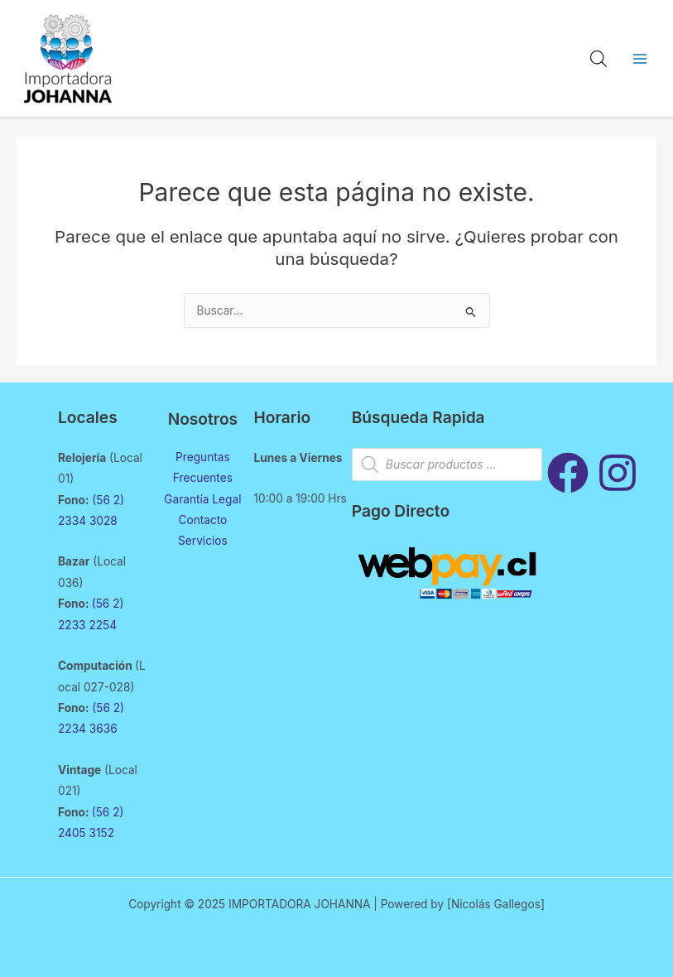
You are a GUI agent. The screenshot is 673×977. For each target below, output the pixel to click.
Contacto (202, 520)
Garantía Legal (202, 499)
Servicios (203, 540)
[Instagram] (617, 472)
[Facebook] (568, 472)
